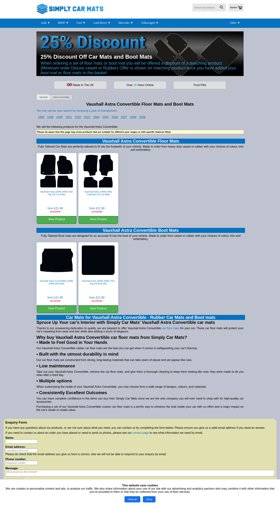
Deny (149, 499)
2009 (142, 117)
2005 (105, 117)
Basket (236, 7)
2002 (78, 117)
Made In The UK (80, 85)
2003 (87, 117)
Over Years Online (140, 85)
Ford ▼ (81, 22)
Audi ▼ (45, 22)
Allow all (132, 499)
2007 (124, 117)
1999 (50, 117)
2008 (133, 117)
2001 (69, 117)
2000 (59, 117)
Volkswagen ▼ (150, 22)
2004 (96, 117)
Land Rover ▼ (102, 22)
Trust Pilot (199, 85)
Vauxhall (43, 97)
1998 (41, 117)
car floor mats (170, 328)
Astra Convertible (61, 97)
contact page (140, 432)
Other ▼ (235, 22)
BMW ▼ (63, 22)
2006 (115, 117)
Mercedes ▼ (126, 22)
